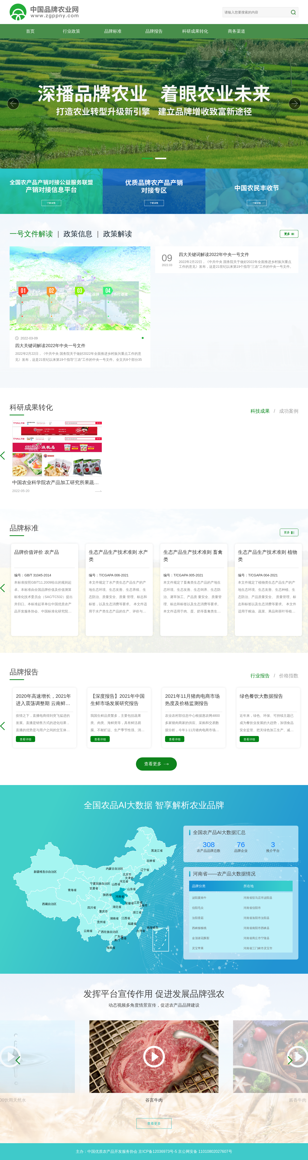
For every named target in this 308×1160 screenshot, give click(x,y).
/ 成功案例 (284, 411)
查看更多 (156, 763)
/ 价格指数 (284, 675)
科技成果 (260, 411)
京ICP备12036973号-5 (157, 1151)
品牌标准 (113, 31)
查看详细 (25, 739)
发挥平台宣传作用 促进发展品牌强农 (154, 994)
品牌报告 (154, 31)
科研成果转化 (195, 31)
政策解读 (117, 234)
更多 (289, 234)
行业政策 (71, 31)
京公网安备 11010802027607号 (205, 1151)
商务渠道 (236, 31)
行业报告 (260, 675)
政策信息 (78, 234)
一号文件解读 (31, 234)
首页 (30, 31)
